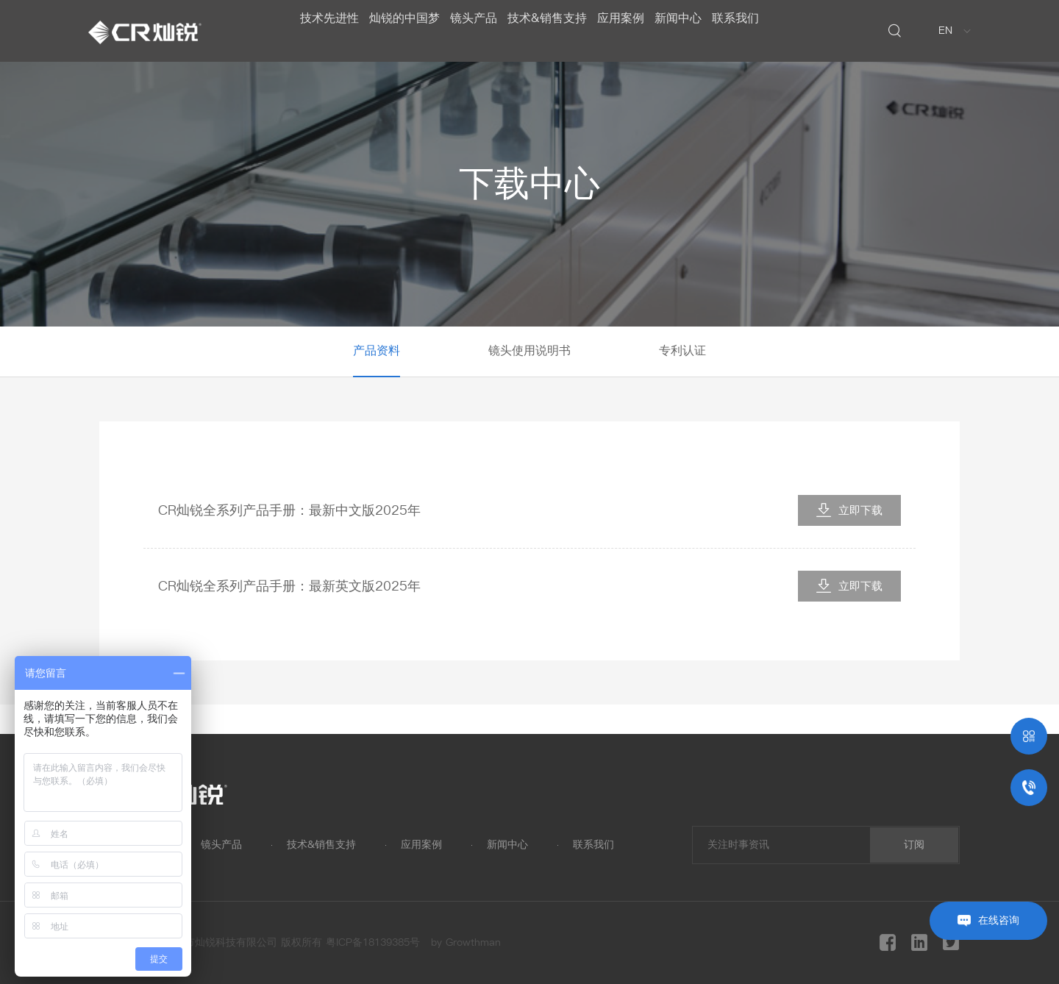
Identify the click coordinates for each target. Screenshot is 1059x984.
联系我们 (770, 31)
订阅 (914, 844)
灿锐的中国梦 (381, 31)
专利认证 (682, 350)
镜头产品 (461, 31)
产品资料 (376, 350)
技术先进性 (294, 31)
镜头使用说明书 (529, 350)
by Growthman (466, 942)
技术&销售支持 (547, 31)
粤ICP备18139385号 (373, 942)
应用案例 (632, 31)
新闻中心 (701, 31)
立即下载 (849, 510)
